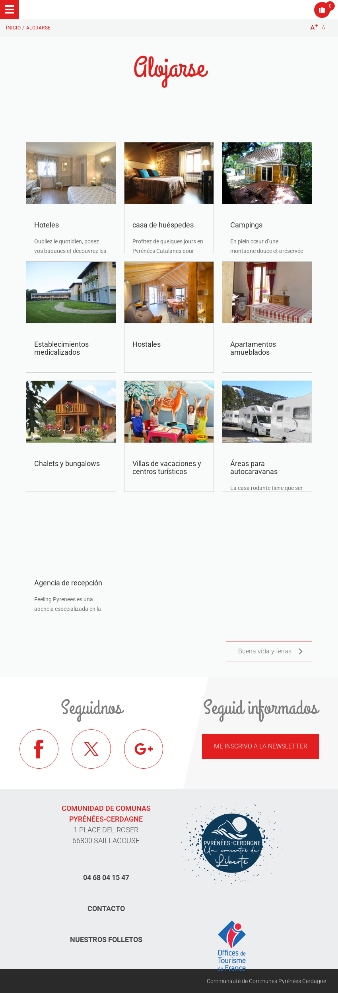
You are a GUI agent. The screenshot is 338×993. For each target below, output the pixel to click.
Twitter (91, 749)
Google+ (144, 749)
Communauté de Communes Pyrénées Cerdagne (266, 981)
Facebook (39, 749)
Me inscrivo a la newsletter (260, 746)
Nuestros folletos (106, 939)
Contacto (106, 908)
